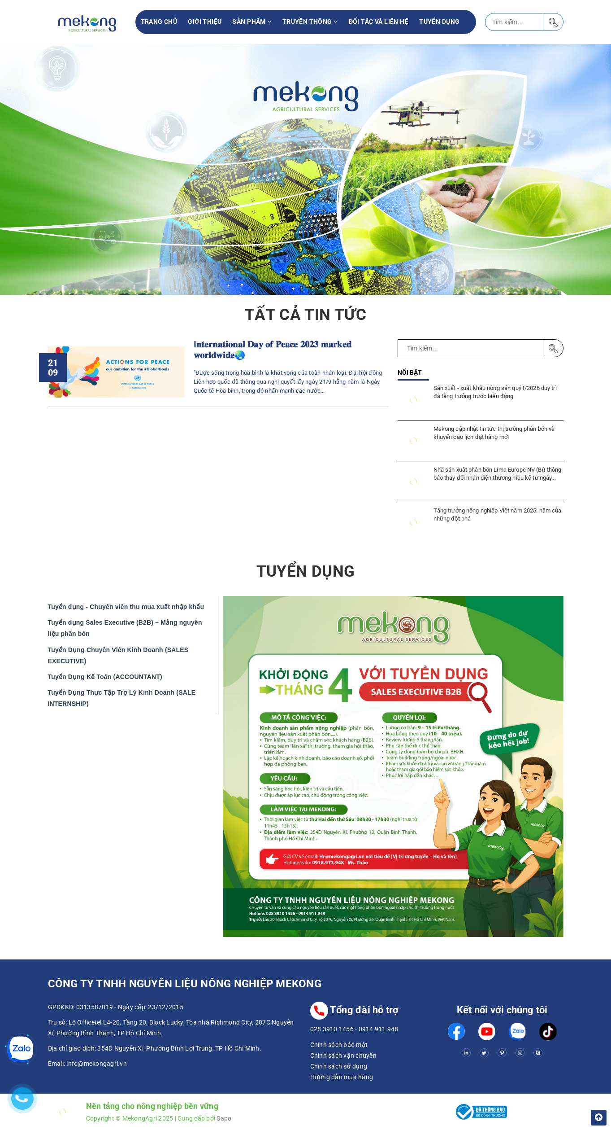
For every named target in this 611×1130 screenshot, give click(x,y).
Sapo (224, 1118)
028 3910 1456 (332, 1029)
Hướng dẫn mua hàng (341, 1077)
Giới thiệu (204, 21)
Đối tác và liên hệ (379, 21)
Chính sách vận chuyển (343, 1055)
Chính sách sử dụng (339, 1066)
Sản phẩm (251, 21)
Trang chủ (159, 21)
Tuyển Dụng (439, 21)
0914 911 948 (379, 1029)
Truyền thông (310, 21)
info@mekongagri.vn (96, 1063)
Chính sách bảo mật (339, 1044)
